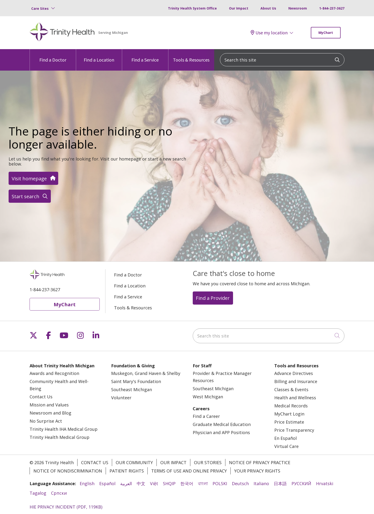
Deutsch (240, 483)
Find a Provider (213, 298)
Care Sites (40, 8)
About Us (268, 8)
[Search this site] (282, 59)
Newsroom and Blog (50, 413)
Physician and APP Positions (221, 432)
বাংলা (203, 483)
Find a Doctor (52, 56)
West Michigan (208, 397)
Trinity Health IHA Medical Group (64, 429)
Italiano (261, 483)
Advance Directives (293, 373)
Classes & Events (291, 389)
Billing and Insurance (295, 381)
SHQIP (169, 483)
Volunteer (121, 397)
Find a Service (145, 56)
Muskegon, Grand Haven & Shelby (145, 373)
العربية (126, 483)
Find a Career (206, 416)
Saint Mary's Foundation (136, 381)
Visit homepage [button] (33, 178)
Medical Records (291, 406)
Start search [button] (29, 196)
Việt (154, 483)
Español (107, 483)
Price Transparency (294, 430)
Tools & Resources (191, 56)
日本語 (280, 483)
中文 (141, 483)
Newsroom (297, 8)
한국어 (186, 483)
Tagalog (38, 493)
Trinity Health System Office (192, 8)
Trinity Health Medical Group (59, 437)
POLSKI (220, 483)
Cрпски (59, 493)
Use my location (269, 32)
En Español (285, 438)
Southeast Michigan (131, 389)
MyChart (325, 32)
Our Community (134, 462)
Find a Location (99, 56)
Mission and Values (49, 405)
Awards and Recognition (54, 373)
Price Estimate (289, 422)
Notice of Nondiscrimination (67, 471)
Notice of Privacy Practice (259, 462)
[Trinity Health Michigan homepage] (62, 32)
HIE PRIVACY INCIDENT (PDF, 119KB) (66, 507)
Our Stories (208, 462)
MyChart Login (289, 414)
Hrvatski (324, 483)
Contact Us (41, 397)
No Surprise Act (46, 421)
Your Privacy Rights (257, 471)
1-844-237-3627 (331, 8)
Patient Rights (126, 471)
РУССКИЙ (301, 483)
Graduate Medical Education (222, 424)
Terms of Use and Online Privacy (189, 471)
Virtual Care (286, 446)
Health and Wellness (295, 397)
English (87, 483)
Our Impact (238, 8)
